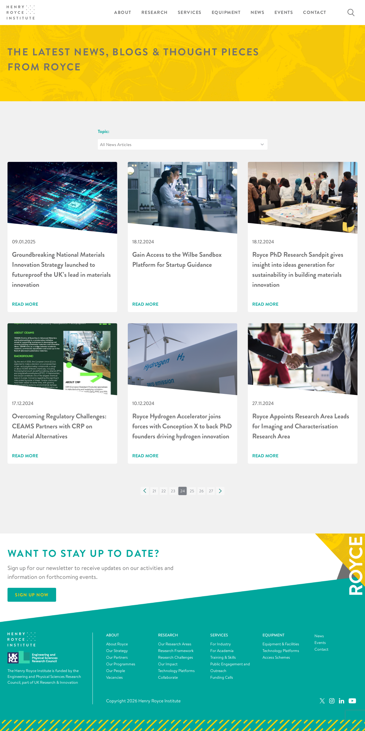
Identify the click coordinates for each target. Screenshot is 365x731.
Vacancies (114, 677)
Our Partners (117, 657)
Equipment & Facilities (280, 643)
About (122, 12)
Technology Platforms (176, 670)
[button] (145, 491)
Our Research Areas (174, 643)
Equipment (226, 12)
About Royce (117, 643)
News (257, 12)
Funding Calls (221, 677)
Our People (115, 670)
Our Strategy (117, 650)
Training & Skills (223, 657)
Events (283, 12)
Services (190, 12)
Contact (314, 12)
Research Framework (176, 650)
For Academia (222, 650)
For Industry (220, 643)
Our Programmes (120, 663)
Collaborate (168, 677)
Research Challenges (175, 657)
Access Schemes (276, 657)
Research (154, 12)
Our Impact (168, 663)
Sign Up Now (32, 595)
